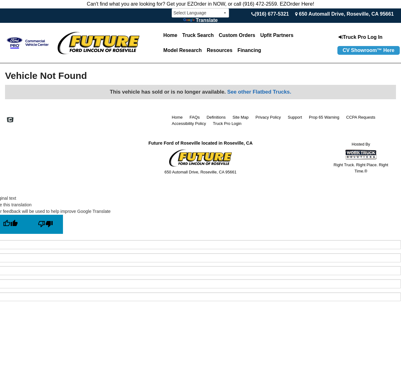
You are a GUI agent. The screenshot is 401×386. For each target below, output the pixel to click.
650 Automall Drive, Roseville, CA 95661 (346, 14)
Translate (200, 20)
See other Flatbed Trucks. (259, 92)
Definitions (216, 117)
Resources (219, 50)
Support (295, 117)
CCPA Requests (360, 117)
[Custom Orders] (237, 35)
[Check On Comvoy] (10, 120)
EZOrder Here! (297, 4)
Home (170, 35)
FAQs (195, 117)
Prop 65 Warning (324, 117)
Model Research (182, 50)
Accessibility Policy (189, 123)
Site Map (240, 117)
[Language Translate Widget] (200, 13)
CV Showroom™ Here (368, 50)
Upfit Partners (277, 35)
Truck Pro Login (227, 123)
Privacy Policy (268, 117)
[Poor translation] (45, 224)
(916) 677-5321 (272, 14)
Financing (249, 50)
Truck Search (198, 35)
